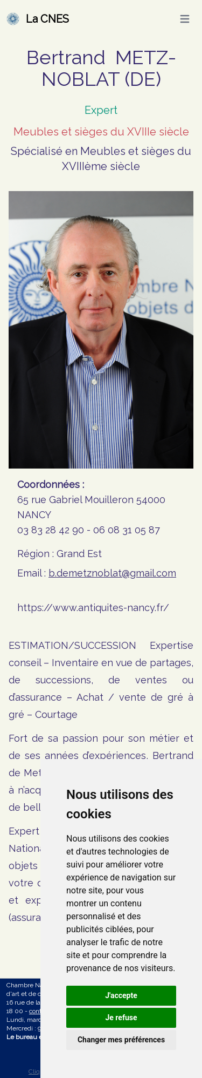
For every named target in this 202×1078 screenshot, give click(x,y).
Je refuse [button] (121, 1017)
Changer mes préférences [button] (121, 1039)
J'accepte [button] (121, 995)
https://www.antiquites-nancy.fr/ (93, 607)
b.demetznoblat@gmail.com (112, 573)
